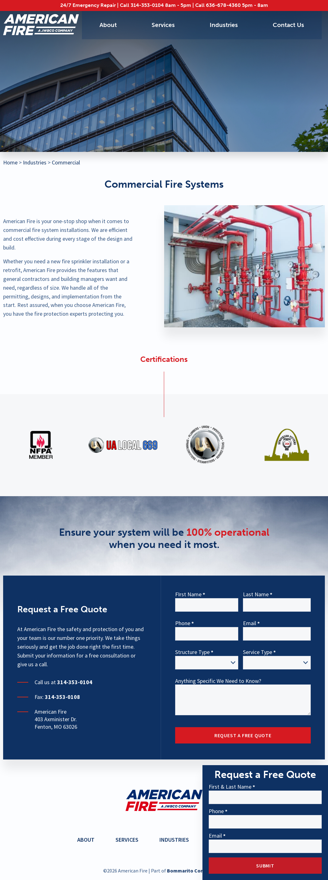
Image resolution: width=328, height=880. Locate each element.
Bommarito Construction (196, 870)
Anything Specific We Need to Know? (218, 681)
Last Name (256, 595)
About (108, 25)
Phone (216, 811)
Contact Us (288, 25)
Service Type (257, 652)
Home (10, 162)
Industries (223, 25)
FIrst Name (188, 595)
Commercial (66, 162)
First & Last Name (230, 787)
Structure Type (192, 652)
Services (163, 25)
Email (215, 836)
